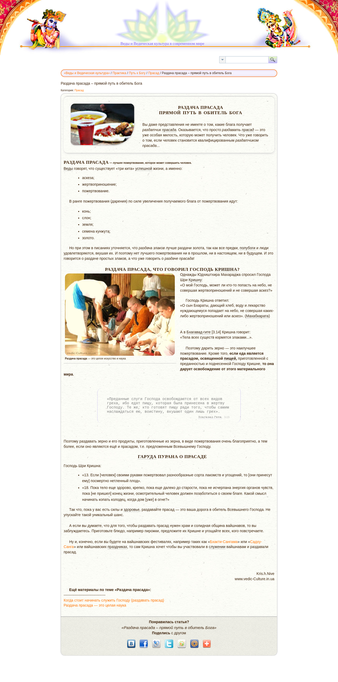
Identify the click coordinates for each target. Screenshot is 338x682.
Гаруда (147, 456)
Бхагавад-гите (199, 332)
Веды (68, 168)
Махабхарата (257, 316)
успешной (143, 168)
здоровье (131, 509)
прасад (248, 130)
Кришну (195, 280)
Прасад (79, 90)
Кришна (226, 269)
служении (217, 547)
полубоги (247, 248)
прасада (169, 130)
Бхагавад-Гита (210, 417)
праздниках (117, 547)
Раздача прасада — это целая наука (95, 605)
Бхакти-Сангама (224, 542)
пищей (230, 358)
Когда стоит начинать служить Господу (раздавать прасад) (114, 600)
